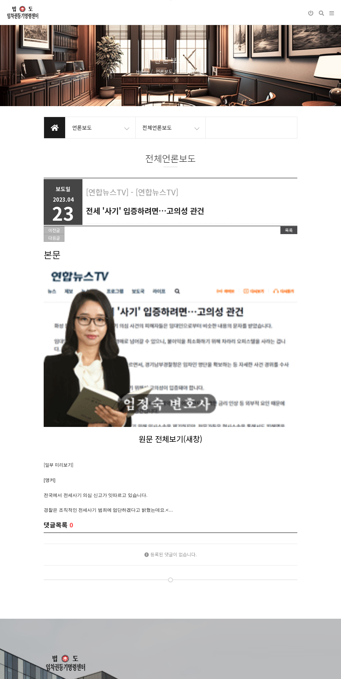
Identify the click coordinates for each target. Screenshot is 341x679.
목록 (289, 230)
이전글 (54, 230)
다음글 (54, 238)
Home (142, 71)
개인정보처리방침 (61, 668)
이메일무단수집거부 (105, 668)
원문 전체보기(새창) (170, 336)
